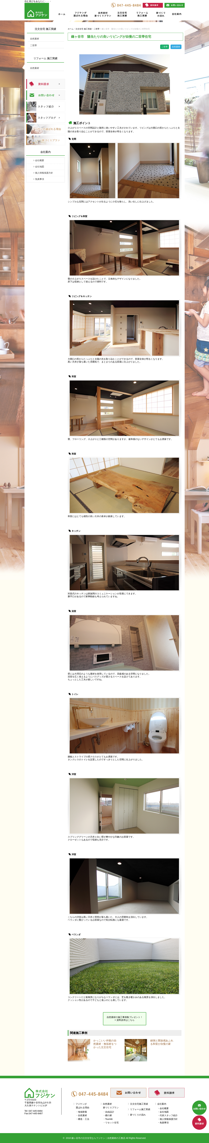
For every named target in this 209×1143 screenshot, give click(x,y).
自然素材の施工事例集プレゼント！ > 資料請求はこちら (125, 1018)
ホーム (61, 15)
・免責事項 (163, 1122)
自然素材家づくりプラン (103, 15)
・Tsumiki (108, 1119)
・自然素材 (81, 1115)
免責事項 (39, 179)
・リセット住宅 (111, 1122)
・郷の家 (107, 1115)
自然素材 (34, 38)
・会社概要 (163, 1108)
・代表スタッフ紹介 (167, 1115)
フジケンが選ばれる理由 (79, 15)
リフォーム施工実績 (141, 15)
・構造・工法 (82, 1119)
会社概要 (39, 160)
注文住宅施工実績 (123, 15)
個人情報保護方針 (44, 173)
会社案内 (176, 15)
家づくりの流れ (159, 15)
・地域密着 (81, 1112)
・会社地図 (163, 1112)
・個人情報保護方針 (167, 1119)
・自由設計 (108, 1112)
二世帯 (33, 45)
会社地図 (39, 166)
